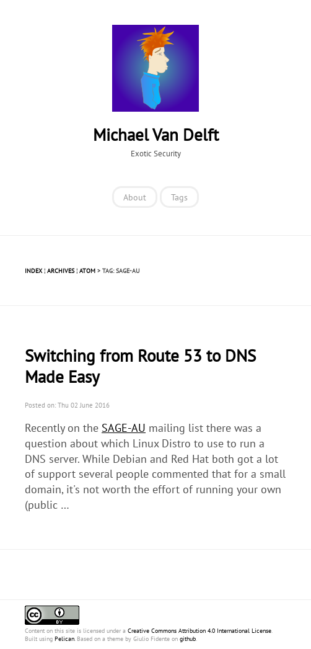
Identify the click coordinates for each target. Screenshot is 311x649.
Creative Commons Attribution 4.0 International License (199, 631)
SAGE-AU (124, 428)
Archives (60, 271)
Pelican (64, 639)
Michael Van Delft (156, 134)
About (134, 197)
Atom (87, 271)
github (188, 639)
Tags (179, 197)
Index (33, 271)
